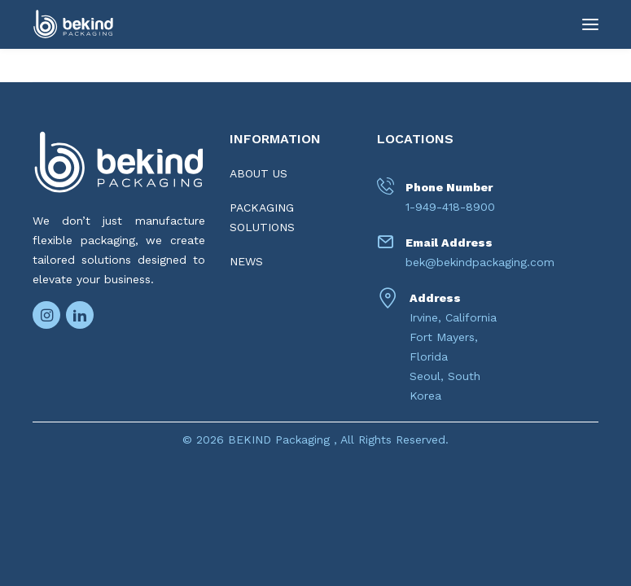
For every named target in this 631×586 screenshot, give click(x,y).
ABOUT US (258, 173)
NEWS (246, 261)
